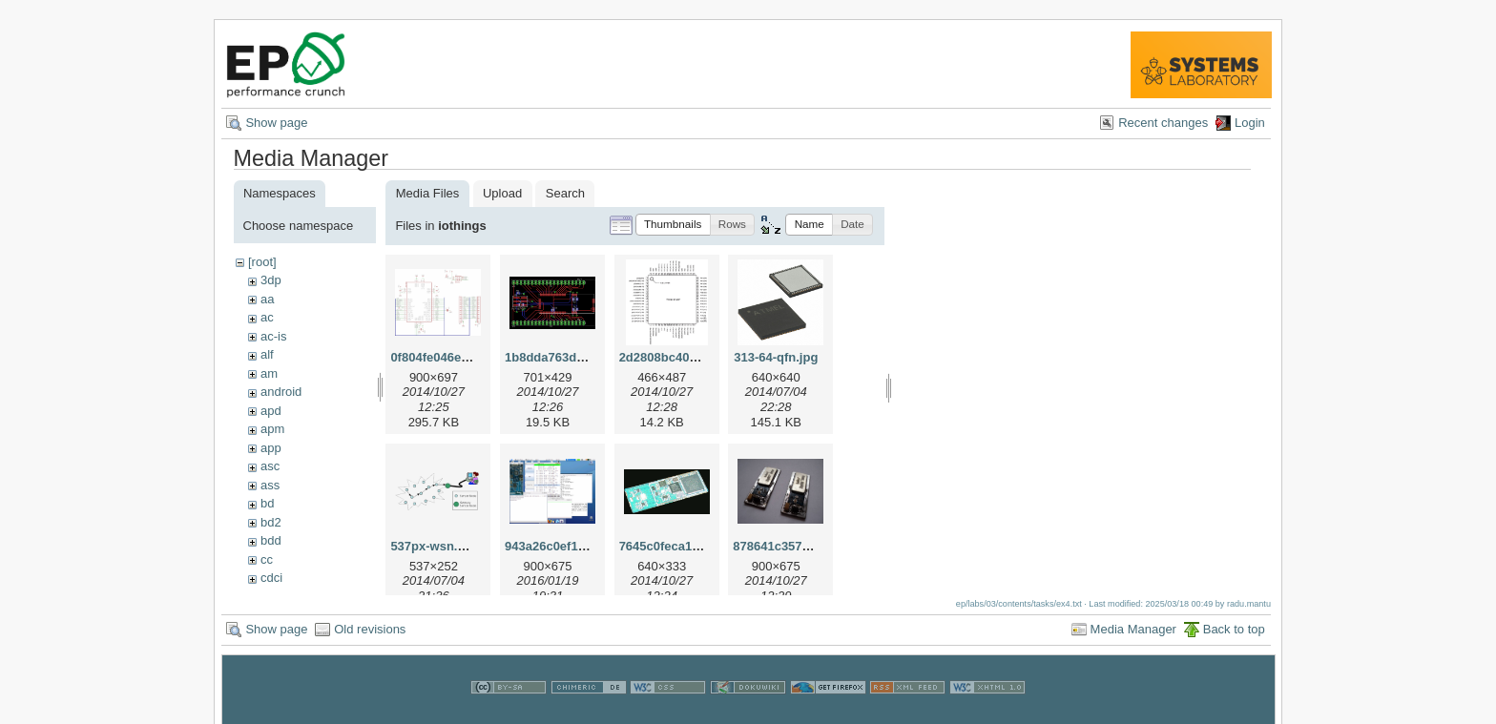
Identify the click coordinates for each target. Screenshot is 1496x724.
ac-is (273, 336)
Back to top (1234, 638)
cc (266, 559)
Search (565, 193)
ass (270, 485)
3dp (270, 280)
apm (272, 429)
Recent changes (1163, 122)
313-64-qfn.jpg (776, 357)
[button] (673, 225)
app (270, 448)
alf (267, 354)
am (269, 373)
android (280, 391)
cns (270, 597)
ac (267, 317)
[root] (262, 262)
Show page (276, 122)
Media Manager (1133, 638)
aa (267, 299)
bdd (270, 540)
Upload (502, 193)
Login (1250, 122)
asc (270, 466)
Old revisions (369, 638)
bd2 (270, 522)
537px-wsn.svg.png (447, 546)
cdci (271, 577)
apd (270, 410)
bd (267, 503)
